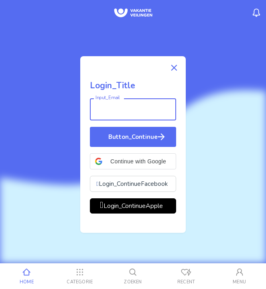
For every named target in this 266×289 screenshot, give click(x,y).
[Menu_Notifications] (256, 12)
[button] (133, 161)
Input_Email (107, 98)
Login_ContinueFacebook (133, 184)
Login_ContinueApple (133, 205)
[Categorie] (80, 276)
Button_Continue (137, 137)
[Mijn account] (239, 276)
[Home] (26, 276)
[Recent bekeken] (186, 276)
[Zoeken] (133, 276)
